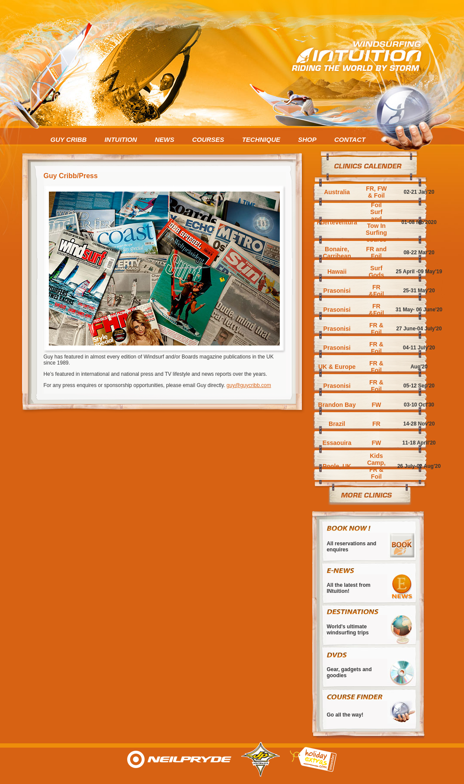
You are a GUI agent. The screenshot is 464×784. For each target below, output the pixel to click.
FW (376, 404)
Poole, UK (337, 466)
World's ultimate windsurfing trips (347, 630)
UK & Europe (336, 366)
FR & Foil (376, 329)
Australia (337, 192)
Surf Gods (376, 271)
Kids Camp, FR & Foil (376, 466)
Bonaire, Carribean (337, 252)
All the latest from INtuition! (348, 588)
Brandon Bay (337, 404)
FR (376, 423)
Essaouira (337, 442)
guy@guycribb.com (249, 385)
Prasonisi (337, 290)
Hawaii (336, 271)
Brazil (337, 423)
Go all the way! (344, 715)
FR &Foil (376, 291)
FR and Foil (376, 252)
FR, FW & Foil (376, 192)
